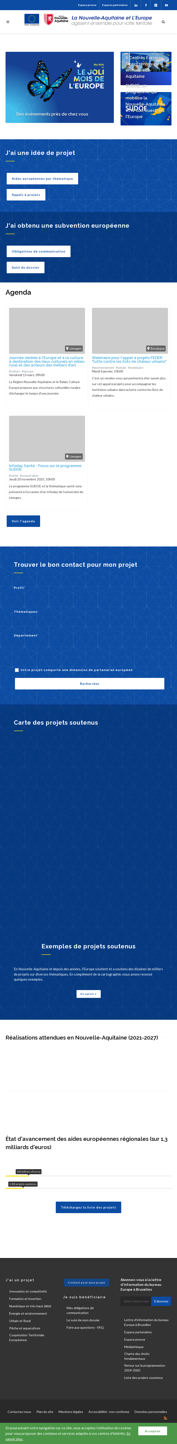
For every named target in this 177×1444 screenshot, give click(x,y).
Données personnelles (151, 1412)
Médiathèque (134, 1347)
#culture (14, 371)
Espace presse (87, 5)
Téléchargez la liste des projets (88, 1207)
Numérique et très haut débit (30, 1306)
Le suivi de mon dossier (83, 1320)
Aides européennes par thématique (42, 178)
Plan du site (44, 1412)
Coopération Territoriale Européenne (26, 1337)
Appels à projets (26, 195)
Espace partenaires (138, 1332)
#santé (13, 475)
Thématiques (26, 611)
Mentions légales (71, 1412)
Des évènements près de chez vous (52, 114)
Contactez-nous (19, 1412)
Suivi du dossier (25, 267)
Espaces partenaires (115, 5)
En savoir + (88, 994)
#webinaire (135, 367)
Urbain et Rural (20, 1321)
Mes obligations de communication (80, 1310)
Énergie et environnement (28, 1313)
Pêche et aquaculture (24, 1328)
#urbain (121, 367)
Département (26, 635)
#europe (27, 371)
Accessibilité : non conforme (108, 1412)
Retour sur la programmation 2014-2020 (144, 1367)
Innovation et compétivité (28, 1291)
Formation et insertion (25, 1299)
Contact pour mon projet (86, 1282)
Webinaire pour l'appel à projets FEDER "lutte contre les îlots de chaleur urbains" (129, 360)
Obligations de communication (38, 251)
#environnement (103, 367)
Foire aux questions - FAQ (85, 1327)
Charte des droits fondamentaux (137, 1356)
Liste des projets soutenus (143, 1378)
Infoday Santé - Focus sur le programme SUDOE (45, 468)
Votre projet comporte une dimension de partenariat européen (77, 670)
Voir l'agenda (23, 521)
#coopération (29, 475)
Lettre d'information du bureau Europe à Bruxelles (146, 1322)
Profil (19, 588)
